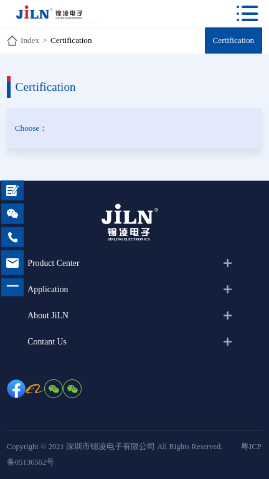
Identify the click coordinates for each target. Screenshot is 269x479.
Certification (71, 40)
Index (30, 40)
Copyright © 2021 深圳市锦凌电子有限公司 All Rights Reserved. (115, 446)
